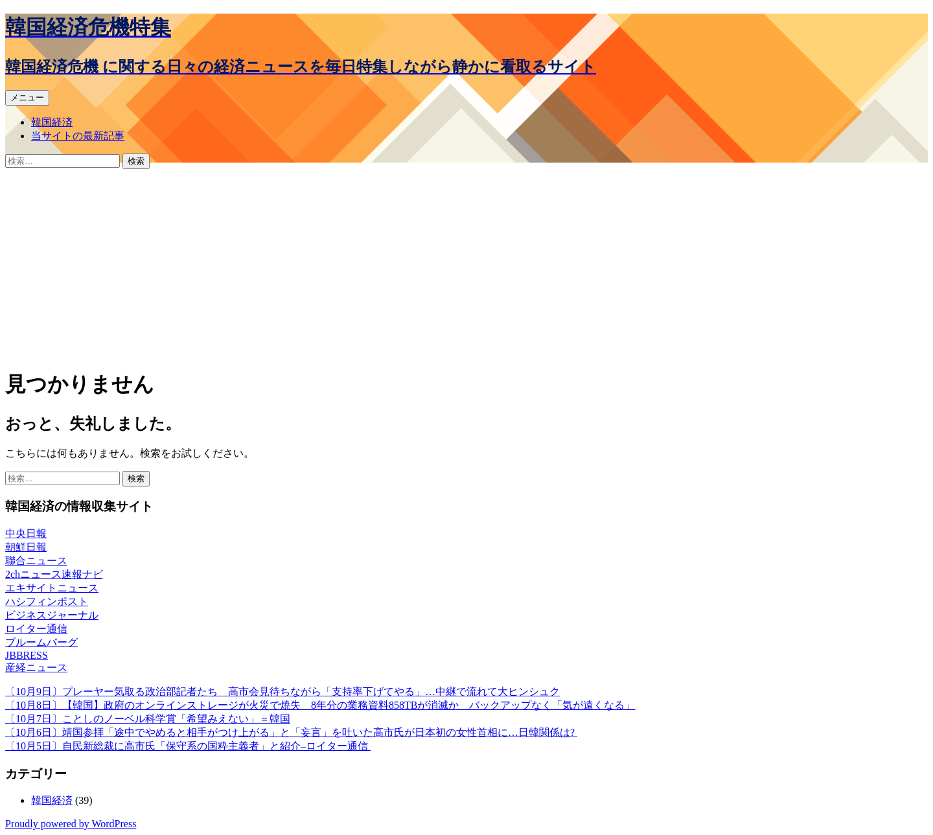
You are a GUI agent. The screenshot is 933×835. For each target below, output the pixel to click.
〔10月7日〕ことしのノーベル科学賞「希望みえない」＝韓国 (147, 718)
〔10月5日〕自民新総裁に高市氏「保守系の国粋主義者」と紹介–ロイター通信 (188, 745)
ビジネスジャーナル (51, 615)
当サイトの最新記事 (77, 135)
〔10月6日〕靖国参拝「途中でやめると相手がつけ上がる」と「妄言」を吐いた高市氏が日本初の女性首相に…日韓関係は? (291, 732)
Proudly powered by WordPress (70, 823)
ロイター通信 (36, 628)
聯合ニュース (36, 560)
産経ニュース (36, 667)
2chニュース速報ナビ (54, 574)
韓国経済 (52, 122)
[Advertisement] (466, 266)
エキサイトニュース (51, 587)
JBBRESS (26, 655)
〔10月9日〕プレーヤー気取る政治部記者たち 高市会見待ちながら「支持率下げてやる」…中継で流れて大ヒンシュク (282, 691)
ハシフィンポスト (46, 601)
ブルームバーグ (41, 642)
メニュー (27, 97)
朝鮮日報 (26, 547)
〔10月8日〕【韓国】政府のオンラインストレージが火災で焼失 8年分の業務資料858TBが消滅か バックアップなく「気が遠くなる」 (320, 705)
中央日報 (26, 533)
